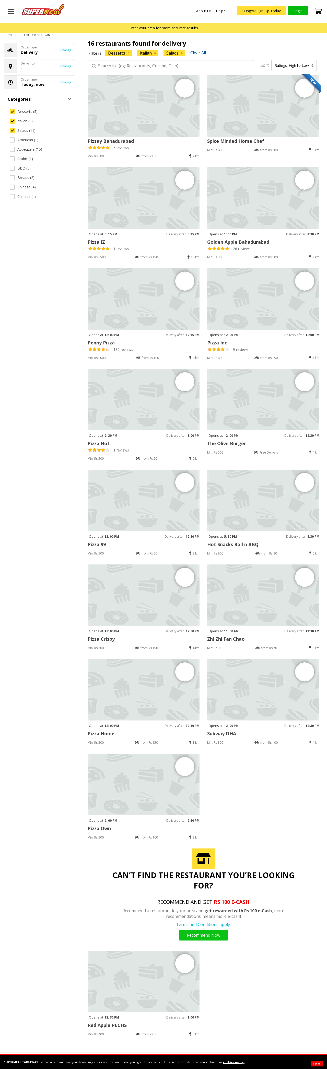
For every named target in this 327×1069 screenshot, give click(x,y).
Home (8, 35)
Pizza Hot (99, 443)
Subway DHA (221, 733)
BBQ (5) (20, 168)
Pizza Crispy (101, 639)
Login (297, 10)
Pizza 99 (97, 544)
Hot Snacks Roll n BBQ (233, 544)
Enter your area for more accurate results (163, 27)
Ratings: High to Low (294, 65)
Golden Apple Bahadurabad (238, 242)
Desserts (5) (24, 111)
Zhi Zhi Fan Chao (226, 639)
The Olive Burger (226, 443)
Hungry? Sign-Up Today (261, 10)
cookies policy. (233, 1062)
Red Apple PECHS (107, 1025)
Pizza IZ (96, 242)
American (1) (24, 139)
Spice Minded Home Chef (235, 141)
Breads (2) (22, 177)
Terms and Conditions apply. (203, 924)
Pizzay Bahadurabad (111, 141)
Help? (220, 10)
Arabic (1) (21, 158)
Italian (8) (21, 121)
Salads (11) (23, 130)
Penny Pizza (101, 343)
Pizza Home (101, 733)
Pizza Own (99, 828)
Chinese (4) (23, 187)
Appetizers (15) (26, 149)
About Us (204, 10)
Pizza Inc (217, 343)
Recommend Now (203, 935)
